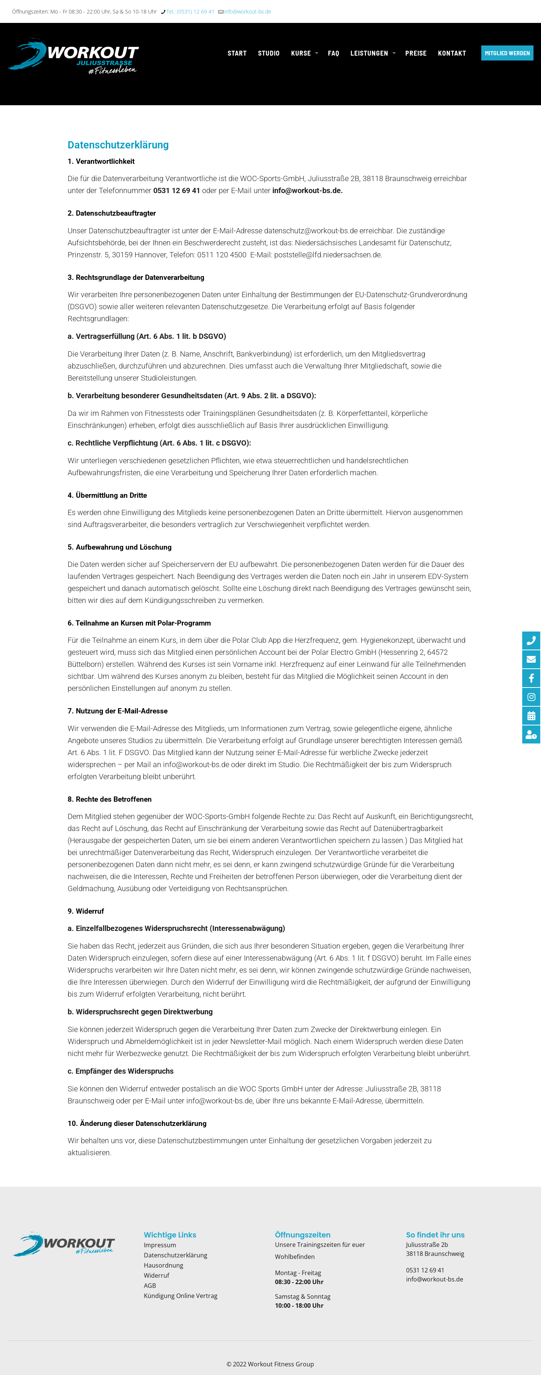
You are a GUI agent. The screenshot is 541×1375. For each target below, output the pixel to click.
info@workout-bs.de (434, 1279)
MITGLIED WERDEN (507, 52)
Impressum (160, 1245)
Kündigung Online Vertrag (181, 1296)
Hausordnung (163, 1265)
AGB (150, 1285)
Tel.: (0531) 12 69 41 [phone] (190, 11)
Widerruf (156, 1275)
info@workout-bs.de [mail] (247, 11)
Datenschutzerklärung (175, 1255)
